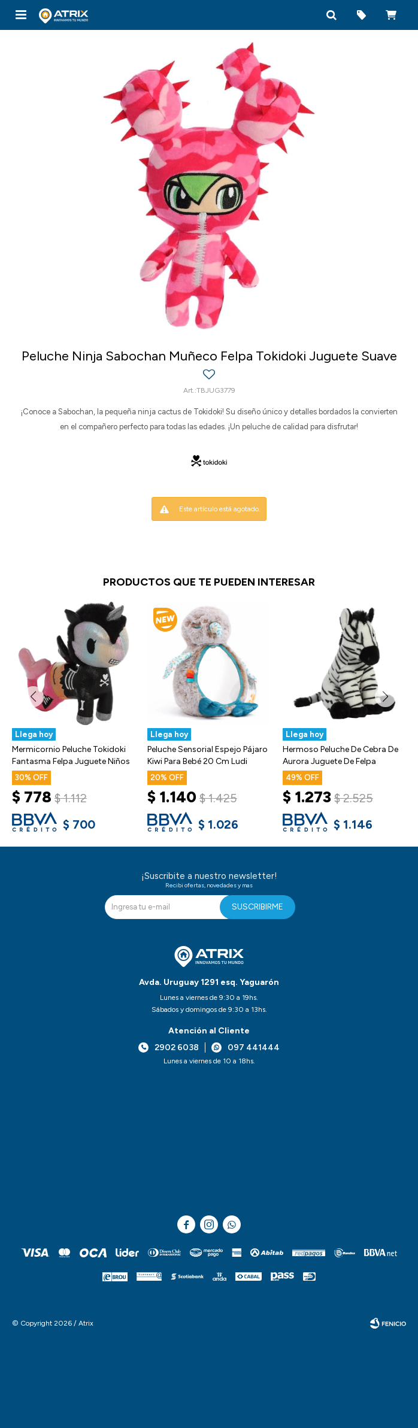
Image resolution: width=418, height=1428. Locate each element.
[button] (331, 15)
